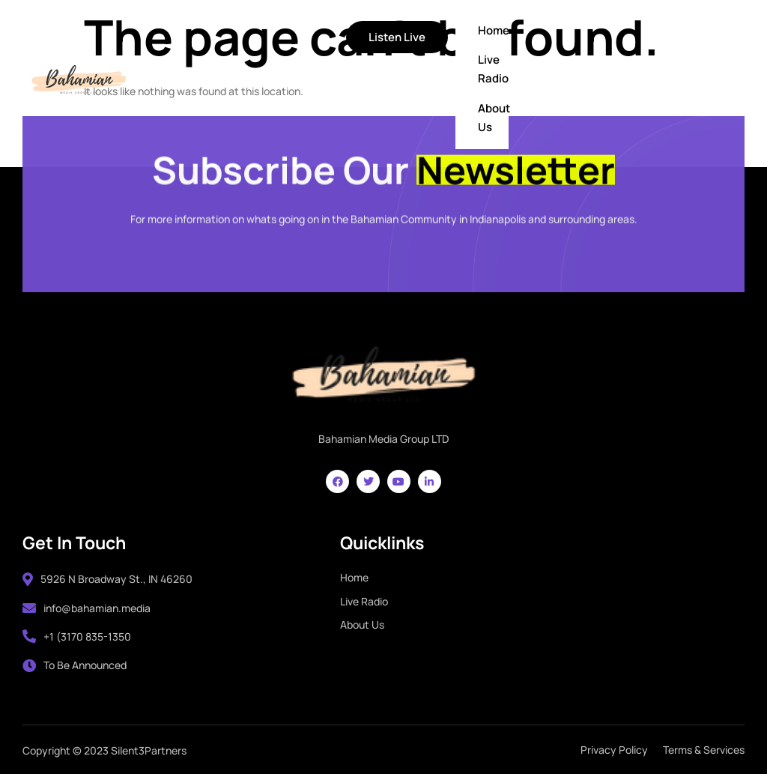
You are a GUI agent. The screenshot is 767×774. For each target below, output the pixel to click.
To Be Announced (74, 665)
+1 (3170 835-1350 (76, 636)
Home (493, 30)
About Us (494, 117)
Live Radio (493, 69)
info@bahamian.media (86, 608)
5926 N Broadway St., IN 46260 (107, 579)
